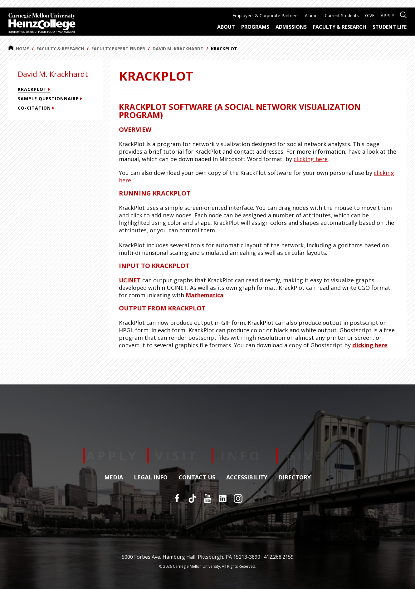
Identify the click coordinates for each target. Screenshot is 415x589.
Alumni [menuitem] (312, 15)
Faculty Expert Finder (118, 49)
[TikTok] (192, 498)
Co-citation (36, 108)
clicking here (311, 159)
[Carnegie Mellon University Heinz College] (42, 23)
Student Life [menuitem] (390, 26)
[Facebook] (177, 498)
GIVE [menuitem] (369, 15)
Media (113, 477)
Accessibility (246, 477)
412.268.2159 (279, 556)
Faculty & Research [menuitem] (339, 26)
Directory (294, 477)
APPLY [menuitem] (387, 15)
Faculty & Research (60, 49)
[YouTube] (207, 498)
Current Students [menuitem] (342, 15)
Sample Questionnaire (50, 98)
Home (18, 48)
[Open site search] (403, 14)
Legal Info (151, 477)
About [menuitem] (226, 26)
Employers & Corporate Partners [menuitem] (265, 15)
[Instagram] (238, 498)
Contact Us (196, 477)
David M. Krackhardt (178, 49)
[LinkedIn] (222, 498)
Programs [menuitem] (255, 26)
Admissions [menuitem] (291, 26)
